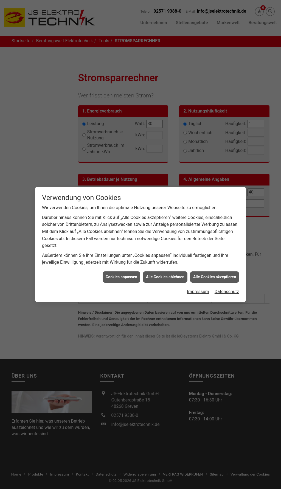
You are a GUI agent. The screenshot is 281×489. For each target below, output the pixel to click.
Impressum (198, 283)
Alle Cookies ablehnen (165, 269)
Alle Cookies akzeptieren (214, 269)
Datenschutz (227, 283)
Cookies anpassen (121, 269)
